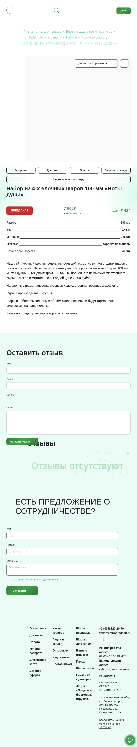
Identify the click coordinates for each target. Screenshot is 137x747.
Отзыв (9, 407)
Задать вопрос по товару (68, 179)
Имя (8, 363)
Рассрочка (20, 170)
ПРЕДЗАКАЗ (19, 210)
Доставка (52, 170)
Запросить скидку (116, 170)
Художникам (61, 657)
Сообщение (12, 560)
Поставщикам (62, 664)
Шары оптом (85, 668)
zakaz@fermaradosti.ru (115, 633)
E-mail (9, 379)
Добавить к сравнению (93, 63)
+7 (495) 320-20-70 (111, 628)
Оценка (10, 394)
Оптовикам (60, 650)
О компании (37, 628)
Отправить (19, 590)
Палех (80, 661)
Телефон (10, 544)
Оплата (84, 170)
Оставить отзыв (20, 441)
